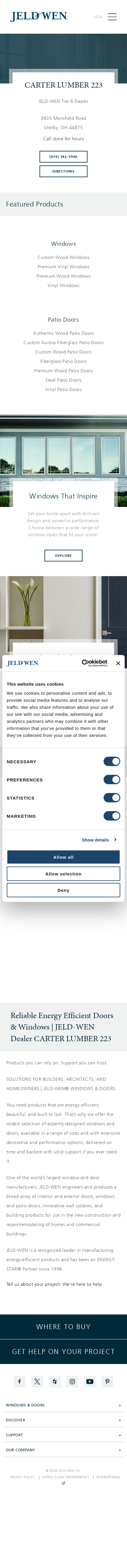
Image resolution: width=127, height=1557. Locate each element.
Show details (95, 839)
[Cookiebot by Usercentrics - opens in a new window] (81, 663)
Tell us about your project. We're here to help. (55, 1284)
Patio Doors (63, 319)
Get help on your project (63, 1352)
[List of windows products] (63, 271)
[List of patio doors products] (63, 361)
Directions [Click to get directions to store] (63, 171)
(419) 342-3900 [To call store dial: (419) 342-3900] (63, 157)
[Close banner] (118, 663)
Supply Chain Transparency (66, 1477)
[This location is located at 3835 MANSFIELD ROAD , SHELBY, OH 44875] (63, 123)
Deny (64, 890)
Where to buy (63, 1327)
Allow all (63, 857)
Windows (63, 243)
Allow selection (63, 873)
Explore (63, 556)
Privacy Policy (22, 1477)
